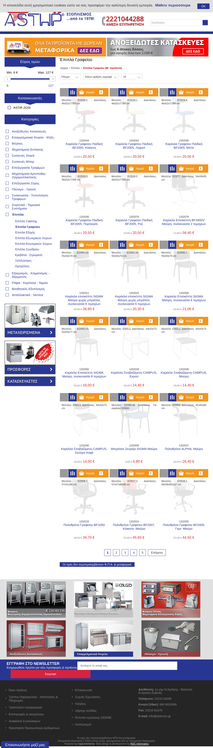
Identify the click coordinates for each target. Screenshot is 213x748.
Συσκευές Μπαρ (23, 164)
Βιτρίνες (17, 146)
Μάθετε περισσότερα (172, 5)
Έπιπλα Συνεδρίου (27, 252)
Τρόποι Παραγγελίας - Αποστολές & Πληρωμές (33, 700)
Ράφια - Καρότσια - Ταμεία (30, 285)
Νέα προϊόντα (54, 37)
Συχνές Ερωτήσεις (87, 698)
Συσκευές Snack (23, 158)
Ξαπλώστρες (23, 263)
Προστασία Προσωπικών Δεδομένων (34, 729)
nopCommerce (86, 745)
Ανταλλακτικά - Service (27, 297)
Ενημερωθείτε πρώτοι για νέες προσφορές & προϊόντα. (42, 677)
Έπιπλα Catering (26, 224)
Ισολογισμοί (83, 726)
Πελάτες (80, 705)
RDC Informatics (139, 745)
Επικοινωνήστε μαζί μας (25, 745)
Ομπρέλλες (22, 269)
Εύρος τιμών (30, 72)
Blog (73, 37)
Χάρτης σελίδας (86, 712)
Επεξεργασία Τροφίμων (28, 170)
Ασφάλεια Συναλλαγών (24, 722)
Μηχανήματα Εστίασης (27, 152)
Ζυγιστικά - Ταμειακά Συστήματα (26, 209)
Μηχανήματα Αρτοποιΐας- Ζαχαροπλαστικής (29, 178)
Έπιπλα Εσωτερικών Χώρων (33, 246)
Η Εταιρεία (91, 37)
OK (203, 6)
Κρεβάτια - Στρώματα (28, 257)
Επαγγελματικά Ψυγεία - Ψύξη (33, 140)
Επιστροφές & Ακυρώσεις (26, 716)
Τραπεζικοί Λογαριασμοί (25, 709)
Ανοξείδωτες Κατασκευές (29, 134)
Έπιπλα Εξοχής (25, 235)
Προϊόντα (31, 37)
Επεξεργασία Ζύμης (25, 186)
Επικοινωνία (114, 37)
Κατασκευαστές (30, 108)
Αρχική (13, 37)
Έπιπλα (74, 78)
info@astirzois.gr (160, 717)
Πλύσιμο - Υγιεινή (24, 192)
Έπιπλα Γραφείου (27, 229)
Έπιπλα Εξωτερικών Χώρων (33, 240)
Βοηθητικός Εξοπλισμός (28, 291)
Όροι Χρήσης (18, 691)
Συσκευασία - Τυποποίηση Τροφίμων (30, 199)
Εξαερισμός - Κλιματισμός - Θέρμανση (30, 277)
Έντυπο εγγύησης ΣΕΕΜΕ (93, 719)
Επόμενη (157, 562)
